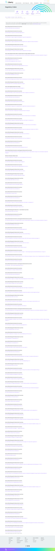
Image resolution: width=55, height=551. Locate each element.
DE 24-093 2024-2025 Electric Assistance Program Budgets (14, 161)
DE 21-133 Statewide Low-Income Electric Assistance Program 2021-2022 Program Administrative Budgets (21, 387)
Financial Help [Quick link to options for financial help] (38, 13)
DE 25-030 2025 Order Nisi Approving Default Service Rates (14, 101)
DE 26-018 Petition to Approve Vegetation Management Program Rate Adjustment (18, 37)
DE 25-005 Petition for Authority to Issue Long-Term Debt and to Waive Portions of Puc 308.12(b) (20, 115)
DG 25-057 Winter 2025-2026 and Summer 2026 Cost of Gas (14, 70)
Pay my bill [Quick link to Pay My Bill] (17, 13)
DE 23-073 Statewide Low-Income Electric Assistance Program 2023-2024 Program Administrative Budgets (22, 238)
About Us (10, 539)
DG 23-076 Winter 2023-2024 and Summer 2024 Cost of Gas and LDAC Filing (17, 233)
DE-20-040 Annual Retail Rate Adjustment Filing (12, 531)
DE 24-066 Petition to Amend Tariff (10, 193)
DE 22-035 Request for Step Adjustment (11, 342)
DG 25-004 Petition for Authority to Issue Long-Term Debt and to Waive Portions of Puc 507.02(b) (20, 124)
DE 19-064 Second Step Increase (10, 455)
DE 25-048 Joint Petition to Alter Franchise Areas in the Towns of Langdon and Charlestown (19, 92)
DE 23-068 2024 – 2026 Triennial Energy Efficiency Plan (13, 265)
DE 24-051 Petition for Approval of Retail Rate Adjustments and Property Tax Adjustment (19, 202)
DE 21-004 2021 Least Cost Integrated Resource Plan (13, 405)
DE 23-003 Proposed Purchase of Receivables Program (13, 184)
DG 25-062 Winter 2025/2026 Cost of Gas (11, 74)
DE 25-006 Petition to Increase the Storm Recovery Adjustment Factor (16, 147)
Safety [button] (33, 2)
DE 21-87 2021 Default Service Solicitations (11, 450)
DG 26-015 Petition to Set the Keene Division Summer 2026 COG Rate (15, 46)
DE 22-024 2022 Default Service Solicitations (12, 351)
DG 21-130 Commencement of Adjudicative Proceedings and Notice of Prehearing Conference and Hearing (21, 419)
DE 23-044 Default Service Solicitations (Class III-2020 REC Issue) (15, 247)
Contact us (26, 539)
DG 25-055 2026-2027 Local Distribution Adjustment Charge (14, 83)
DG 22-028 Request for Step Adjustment (11, 338)
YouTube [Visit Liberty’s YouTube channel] (29, 546)
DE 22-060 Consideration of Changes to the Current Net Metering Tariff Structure (18, 157)
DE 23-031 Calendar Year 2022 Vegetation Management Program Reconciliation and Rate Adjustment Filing (22, 292)
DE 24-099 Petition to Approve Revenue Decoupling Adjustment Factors (16, 166)
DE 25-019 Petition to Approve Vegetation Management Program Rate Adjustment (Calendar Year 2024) (21, 129)
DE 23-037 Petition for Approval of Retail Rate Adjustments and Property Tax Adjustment (19, 287)
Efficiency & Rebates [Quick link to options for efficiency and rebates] (32, 14)
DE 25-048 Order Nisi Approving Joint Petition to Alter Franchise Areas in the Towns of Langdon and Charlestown (22, 79)
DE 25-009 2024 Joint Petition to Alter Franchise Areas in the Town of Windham (17, 138)
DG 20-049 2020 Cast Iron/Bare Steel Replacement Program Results (16, 518)
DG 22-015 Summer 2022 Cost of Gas (11, 365)
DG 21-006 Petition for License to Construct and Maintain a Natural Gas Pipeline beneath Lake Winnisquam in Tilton (23, 464)
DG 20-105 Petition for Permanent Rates (11, 396)
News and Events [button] (22, 2)
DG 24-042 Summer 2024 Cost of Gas (11, 211)
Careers (10, 541)
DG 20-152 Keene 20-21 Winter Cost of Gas (12, 495)
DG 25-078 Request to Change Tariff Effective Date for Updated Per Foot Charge (18, 50)
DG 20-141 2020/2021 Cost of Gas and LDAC (12, 500)
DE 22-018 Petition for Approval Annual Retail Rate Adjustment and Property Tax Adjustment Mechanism (21, 356)
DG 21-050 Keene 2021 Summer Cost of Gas (12, 477)
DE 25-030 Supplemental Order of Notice (11, 59)
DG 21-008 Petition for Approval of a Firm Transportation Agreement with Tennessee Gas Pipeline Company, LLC (22, 423)
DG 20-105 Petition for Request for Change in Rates (13, 437)
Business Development (20, 540)
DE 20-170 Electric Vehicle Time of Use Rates (12, 401)
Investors (42, 540)
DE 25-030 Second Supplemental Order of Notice (12, 61)
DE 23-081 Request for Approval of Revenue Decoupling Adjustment (15, 229)
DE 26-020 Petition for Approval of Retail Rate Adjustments (14, 32)
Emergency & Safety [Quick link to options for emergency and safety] (27, 14)
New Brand (26, 541)
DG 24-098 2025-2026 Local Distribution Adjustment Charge (14, 175)
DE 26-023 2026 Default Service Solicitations (12, 28)
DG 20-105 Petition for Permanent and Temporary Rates (14, 504)
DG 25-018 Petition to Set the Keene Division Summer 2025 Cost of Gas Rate (17, 133)
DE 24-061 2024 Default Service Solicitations (12, 142)
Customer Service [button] (47, 2)
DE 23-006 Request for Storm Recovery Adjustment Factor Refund (15, 305)
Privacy (34, 539)
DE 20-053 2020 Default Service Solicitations (12, 513)
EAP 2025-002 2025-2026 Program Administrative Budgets (14, 88)
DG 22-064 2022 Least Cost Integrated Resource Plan (13, 314)
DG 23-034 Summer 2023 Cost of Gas (11, 296)
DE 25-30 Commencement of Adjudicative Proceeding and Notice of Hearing (17, 110)
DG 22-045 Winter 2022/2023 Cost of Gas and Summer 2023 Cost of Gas (16, 242)
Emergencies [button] (38, 2)
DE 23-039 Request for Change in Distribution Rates (13, 269)
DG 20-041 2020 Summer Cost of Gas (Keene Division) (13, 527)
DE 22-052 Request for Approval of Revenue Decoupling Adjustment (15, 324)
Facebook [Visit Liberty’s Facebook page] (26, 546)
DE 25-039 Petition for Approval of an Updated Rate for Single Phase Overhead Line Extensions (20, 106)
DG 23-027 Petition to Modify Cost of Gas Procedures (13, 283)
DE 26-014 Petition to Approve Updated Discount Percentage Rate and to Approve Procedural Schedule (21, 41)
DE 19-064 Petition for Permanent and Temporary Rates (13, 446)
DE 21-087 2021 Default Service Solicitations (12, 392)
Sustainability (10, 540)
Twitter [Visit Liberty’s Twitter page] (27, 546)
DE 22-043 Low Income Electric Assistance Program (13, 260)
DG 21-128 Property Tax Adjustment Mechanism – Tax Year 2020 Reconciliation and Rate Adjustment (21, 383)
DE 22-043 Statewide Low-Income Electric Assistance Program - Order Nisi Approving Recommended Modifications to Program (25, 251)
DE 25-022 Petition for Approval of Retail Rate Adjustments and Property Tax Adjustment (19, 120)
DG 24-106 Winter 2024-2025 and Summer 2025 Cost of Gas (14, 170)
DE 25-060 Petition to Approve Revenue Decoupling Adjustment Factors (16, 65)
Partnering (18, 539)
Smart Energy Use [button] (28, 2)
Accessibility (34, 541)
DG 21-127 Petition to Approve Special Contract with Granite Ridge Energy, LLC (17, 360)
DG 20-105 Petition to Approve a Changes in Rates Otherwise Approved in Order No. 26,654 (19, 278)
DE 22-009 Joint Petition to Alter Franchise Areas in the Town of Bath (15, 347)
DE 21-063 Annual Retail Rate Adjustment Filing (12, 468)
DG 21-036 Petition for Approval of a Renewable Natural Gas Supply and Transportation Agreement (20, 441)
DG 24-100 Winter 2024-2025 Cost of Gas (11, 179)
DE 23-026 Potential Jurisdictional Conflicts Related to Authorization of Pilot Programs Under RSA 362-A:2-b (22, 301)
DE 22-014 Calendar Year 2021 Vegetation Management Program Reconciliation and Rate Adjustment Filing (22, 369)
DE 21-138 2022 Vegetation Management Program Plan (13, 374)
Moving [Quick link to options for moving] (22, 13)
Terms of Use (34, 540)
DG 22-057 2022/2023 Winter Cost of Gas (11, 329)
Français (26, 540)
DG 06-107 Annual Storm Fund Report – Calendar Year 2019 (14, 428)
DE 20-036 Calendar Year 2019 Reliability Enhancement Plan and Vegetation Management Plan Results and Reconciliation (24, 522)
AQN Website (42, 539)
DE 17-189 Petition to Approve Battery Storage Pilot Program (14, 378)
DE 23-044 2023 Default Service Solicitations (12, 215)
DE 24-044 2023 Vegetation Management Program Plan (14, 206)
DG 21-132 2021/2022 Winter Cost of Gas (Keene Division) (14, 414)
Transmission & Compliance (19, 542)
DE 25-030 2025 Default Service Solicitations (12, 97)
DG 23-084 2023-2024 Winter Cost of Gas (11, 224)
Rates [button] (42, 2)
